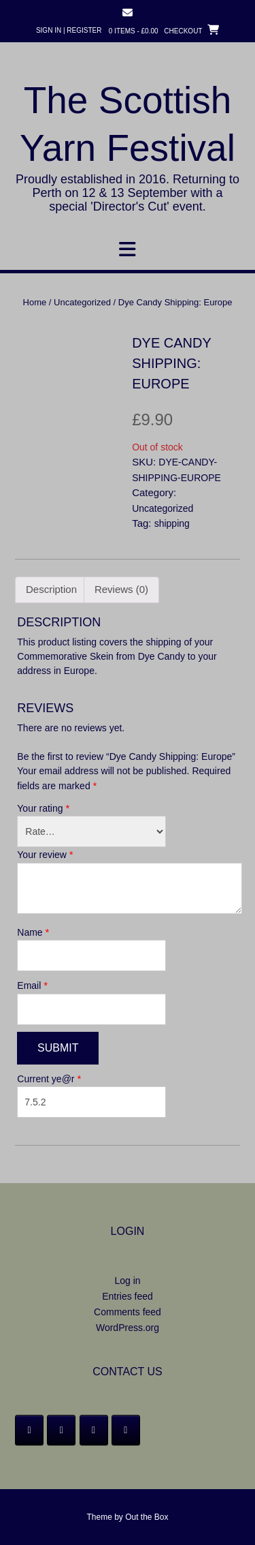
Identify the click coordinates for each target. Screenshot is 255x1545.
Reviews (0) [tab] (121, 589)
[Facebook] (29, 1430)
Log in (127, 1280)
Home (35, 302)
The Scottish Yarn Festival (127, 124)
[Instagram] (94, 1430)
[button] (127, 249)
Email (32, 985)
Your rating (43, 808)
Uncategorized (82, 302)
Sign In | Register (69, 30)
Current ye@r (49, 1078)
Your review (45, 854)
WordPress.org (127, 1327)
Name (33, 932)
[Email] (126, 1430)
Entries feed (127, 1296)
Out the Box (146, 1517)
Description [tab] (51, 589)
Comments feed (127, 1311)
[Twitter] (61, 1430)
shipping (172, 523)
